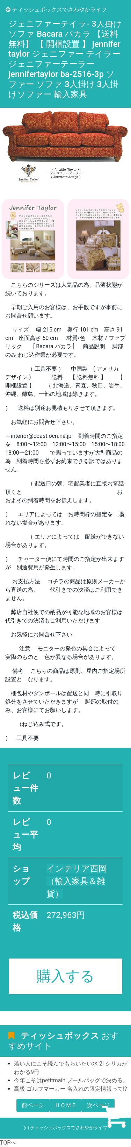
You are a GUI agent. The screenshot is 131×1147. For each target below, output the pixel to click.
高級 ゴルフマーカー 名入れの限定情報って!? (70, 1088)
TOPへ (8, 1142)
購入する (66, 976)
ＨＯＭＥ (65, 1105)
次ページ (98, 1105)
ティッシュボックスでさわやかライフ (56, 9)
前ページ (33, 1105)
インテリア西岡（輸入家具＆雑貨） (76, 881)
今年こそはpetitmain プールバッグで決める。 (71, 1080)
